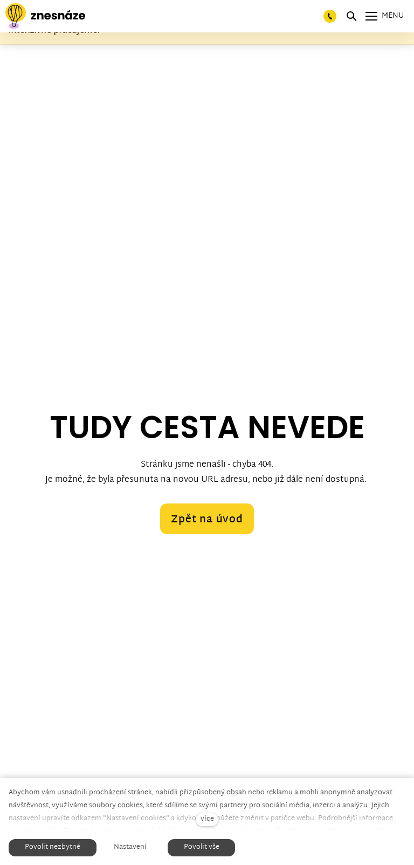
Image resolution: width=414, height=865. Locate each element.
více (207, 819)
